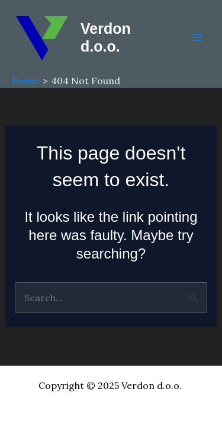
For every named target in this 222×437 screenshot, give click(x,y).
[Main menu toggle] (197, 37)
